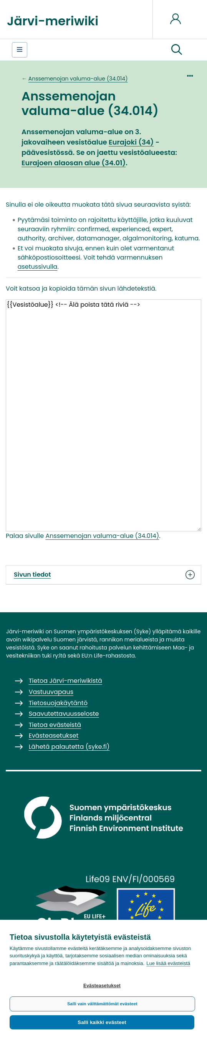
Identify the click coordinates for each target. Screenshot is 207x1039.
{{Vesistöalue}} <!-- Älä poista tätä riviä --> (103, 415)
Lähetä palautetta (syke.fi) (69, 746)
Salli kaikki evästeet (102, 1022)
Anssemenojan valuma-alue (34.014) (78, 78)
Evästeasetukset (102, 985)
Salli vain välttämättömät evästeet (102, 1003)
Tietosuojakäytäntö (58, 703)
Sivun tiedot (103, 574)
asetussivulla (38, 266)
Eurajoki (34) (131, 142)
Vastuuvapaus (51, 691)
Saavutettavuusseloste (64, 713)
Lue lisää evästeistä (168, 963)
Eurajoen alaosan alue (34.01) (74, 163)
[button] (176, 50)
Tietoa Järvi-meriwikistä (65, 680)
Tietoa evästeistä (55, 724)
